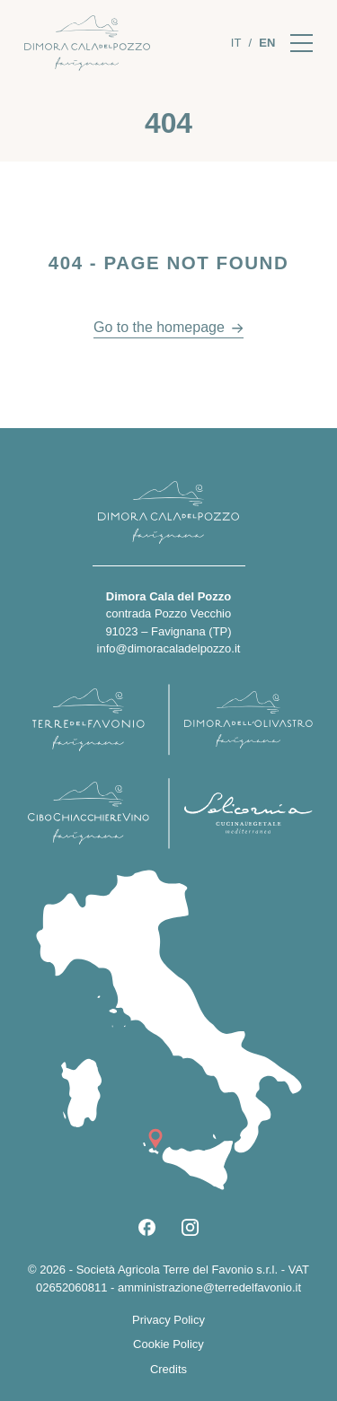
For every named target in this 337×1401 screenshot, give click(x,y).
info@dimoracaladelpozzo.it (169, 648)
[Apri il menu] (301, 43)
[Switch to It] (236, 43)
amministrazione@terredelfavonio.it (209, 1287)
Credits (168, 1369)
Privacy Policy (168, 1320)
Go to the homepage (159, 327)
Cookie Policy (168, 1344)
